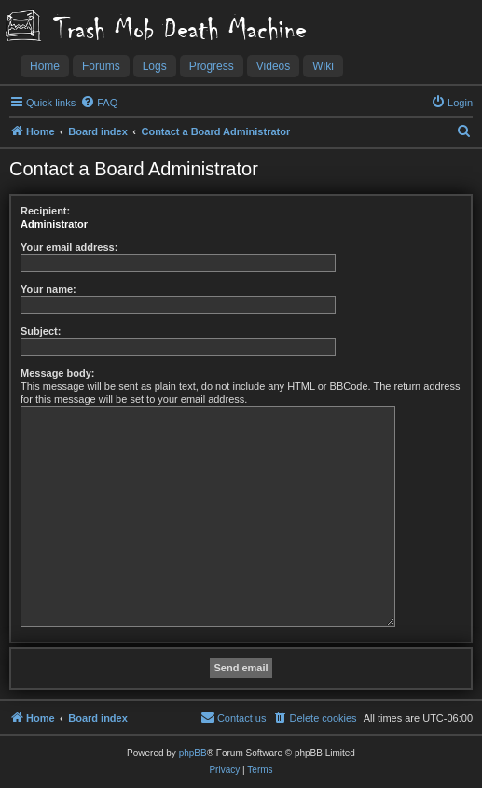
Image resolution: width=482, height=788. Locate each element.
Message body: (57, 373)
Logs (155, 66)
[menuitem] (98, 102)
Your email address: (69, 247)
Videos (273, 66)
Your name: (48, 289)
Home (45, 66)
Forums (101, 66)
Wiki (323, 66)
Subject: (41, 331)
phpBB (193, 753)
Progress (211, 66)
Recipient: (45, 210)
